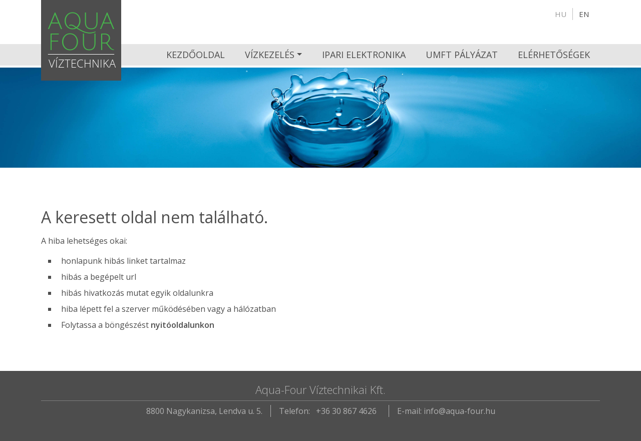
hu (560, 14)
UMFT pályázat (462, 55)
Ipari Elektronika (364, 55)
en (584, 14)
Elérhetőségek (554, 55)
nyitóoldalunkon (182, 324)
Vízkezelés (269, 55)
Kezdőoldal (195, 55)
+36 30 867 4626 (346, 410)
